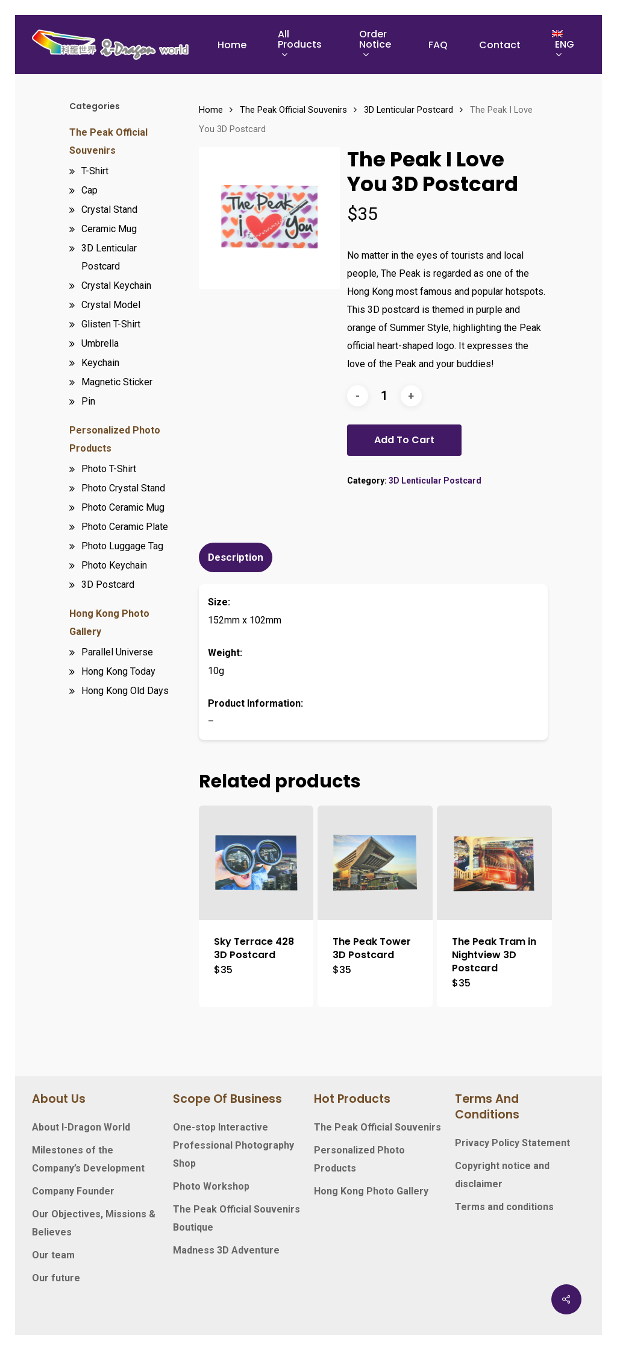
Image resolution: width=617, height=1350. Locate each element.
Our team (53, 1255)
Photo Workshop (211, 1186)
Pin (88, 401)
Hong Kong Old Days (125, 690)
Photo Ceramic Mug (122, 507)
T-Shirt (94, 171)
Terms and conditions (504, 1207)
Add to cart (404, 440)
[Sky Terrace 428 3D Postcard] (256, 863)
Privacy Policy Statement (512, 1143)
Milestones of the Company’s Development (88, 1159)
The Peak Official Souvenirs (108, 141)
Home (211, 109)
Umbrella (100, 343)
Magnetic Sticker (116, 382)
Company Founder (73, 1191)
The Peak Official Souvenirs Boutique (236, 1218)
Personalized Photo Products (114, 439)
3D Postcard (107, 584)
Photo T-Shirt (108, 469)
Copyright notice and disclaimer (502, 1175)
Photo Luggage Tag (122, 546)
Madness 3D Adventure (226, 1250)
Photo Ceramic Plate (124, 526)
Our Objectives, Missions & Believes (93, 1223)
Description (235, 557)
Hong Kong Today (118, 671)
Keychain (100, 362)
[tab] (237, 557)
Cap (89, 190)
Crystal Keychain (116, 285)
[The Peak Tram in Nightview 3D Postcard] (494, 863)
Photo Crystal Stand (123, 488)
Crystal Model (110, 305)
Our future (56, 1278)
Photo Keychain (114, 565)
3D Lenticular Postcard (109, 257)
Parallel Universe (117, 652)
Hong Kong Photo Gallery (109, 622)
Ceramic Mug (109, 229)
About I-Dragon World (81, 1127)
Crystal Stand (109, 209)
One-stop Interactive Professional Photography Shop (233, 1145)
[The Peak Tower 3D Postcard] (375, 863)
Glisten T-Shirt (110, 324)
